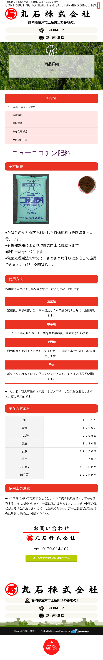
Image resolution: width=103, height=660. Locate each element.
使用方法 (17, 123)
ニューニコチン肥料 (23, 107)
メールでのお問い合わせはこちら (51, 558)
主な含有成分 (19, 131)
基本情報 (17, 115)
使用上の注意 (19, 139)
